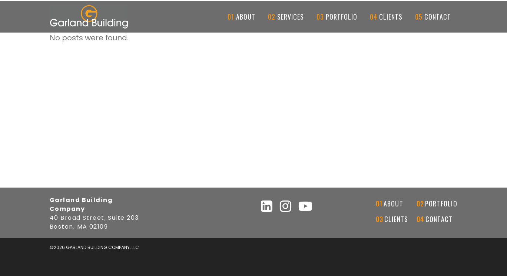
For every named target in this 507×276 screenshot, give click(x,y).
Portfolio (441, 203)
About (393, 203)
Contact (439, 219)
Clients (396, 219)
